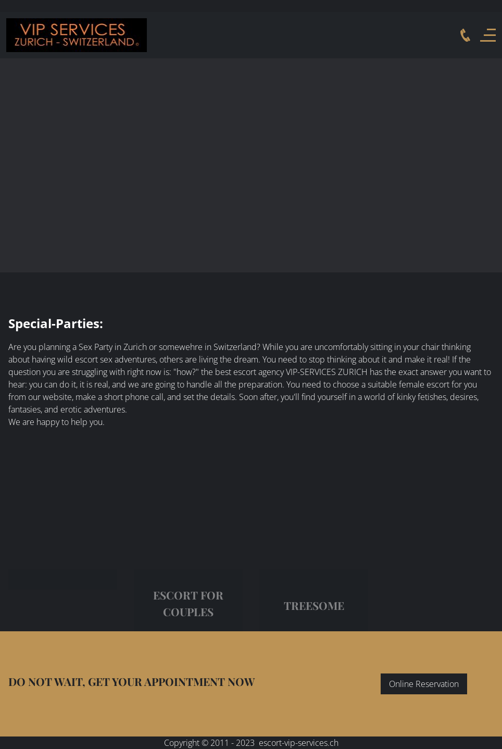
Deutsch (10, 6)
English (29, 6)
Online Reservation (424, 684)
